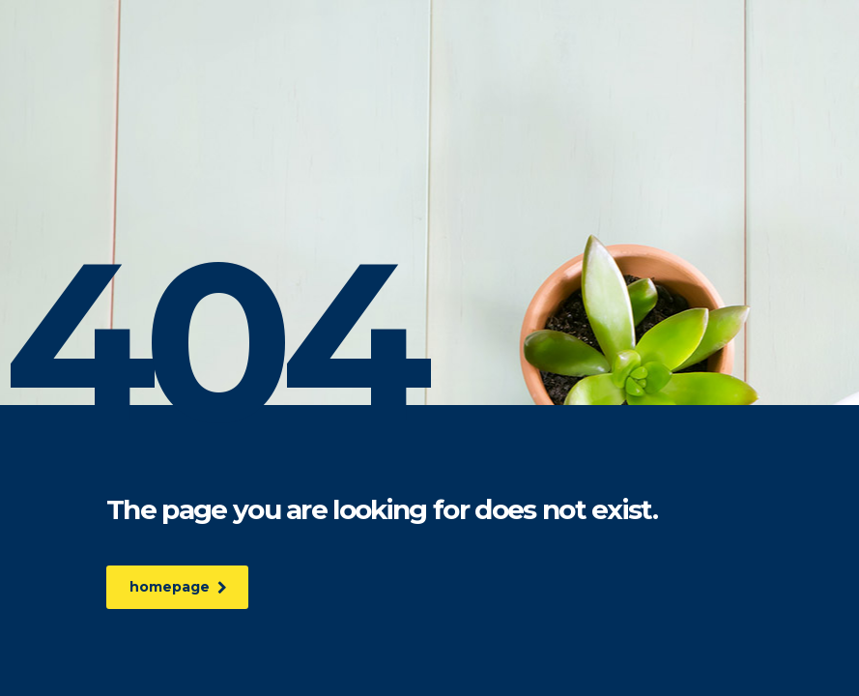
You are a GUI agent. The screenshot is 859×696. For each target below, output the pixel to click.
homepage (180, 586)
